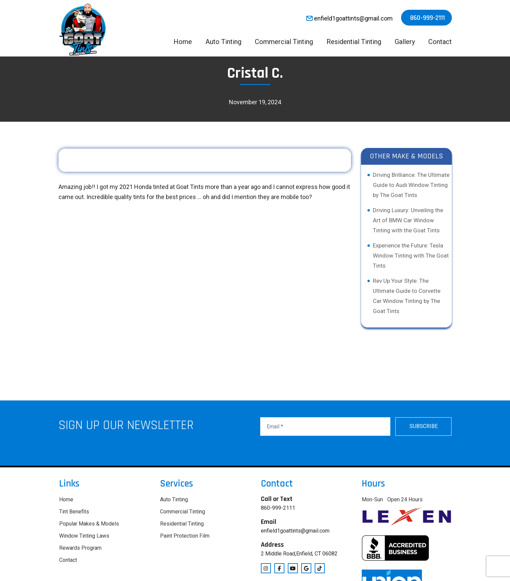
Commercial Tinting (284, 42)
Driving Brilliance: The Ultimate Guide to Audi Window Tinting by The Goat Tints (411, 184)
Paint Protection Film (184, 536)
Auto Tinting (223, 42)
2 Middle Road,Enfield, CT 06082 (299, 553)
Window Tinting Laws (84, 536)
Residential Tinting (353, 42)
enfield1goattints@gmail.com (349, 18)
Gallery (405, 42)
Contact (440, 42)
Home (182, 42)
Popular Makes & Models (89, 523)
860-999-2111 (427, 17)
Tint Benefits (74, 511)
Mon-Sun (372, 499)
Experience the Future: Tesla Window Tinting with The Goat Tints (411, 255)
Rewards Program (80, 548)
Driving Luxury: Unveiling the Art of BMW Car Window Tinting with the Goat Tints (408, 220)
